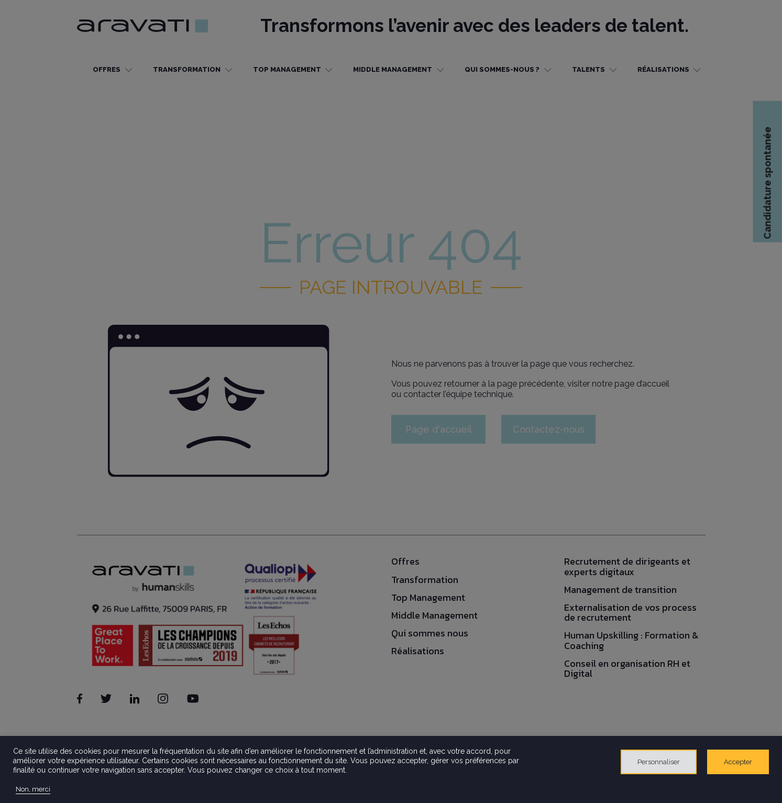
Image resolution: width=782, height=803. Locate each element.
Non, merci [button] (33, 789)
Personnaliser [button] (658, 762)
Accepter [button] (738, 762)
